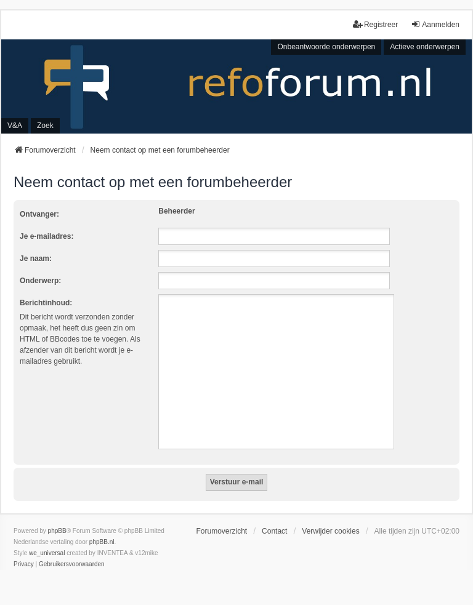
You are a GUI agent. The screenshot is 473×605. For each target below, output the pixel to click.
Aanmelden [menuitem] (435, 24)
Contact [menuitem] (274, 531)
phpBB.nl (102, 542)
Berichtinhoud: (46, 302)
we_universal (47, 553)
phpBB (57, 530)
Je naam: (36, 258)
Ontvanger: (39, 214)
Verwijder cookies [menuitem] (330, 531)
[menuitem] (24, 564)
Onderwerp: (40, 280)
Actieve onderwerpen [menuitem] (424, 46)
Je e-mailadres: (46, 236)
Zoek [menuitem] (45, 125)
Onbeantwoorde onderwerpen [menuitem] (326, 46)
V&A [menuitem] (14, 125)
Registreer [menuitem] (375, 24)
